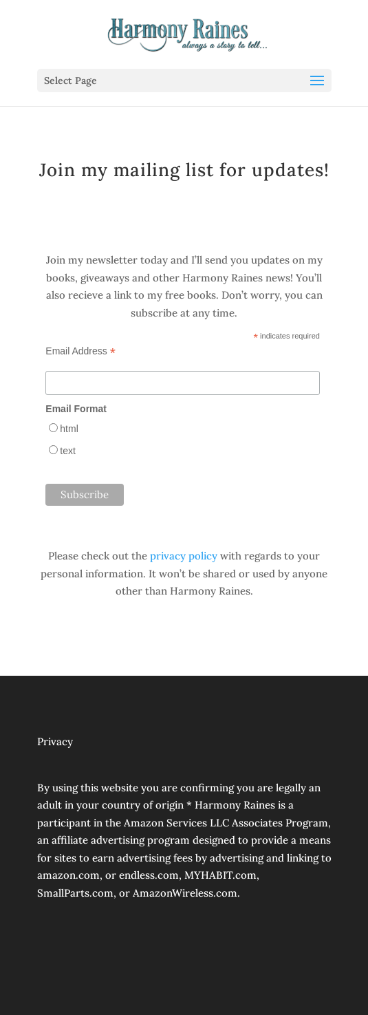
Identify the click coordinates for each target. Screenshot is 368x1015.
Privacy (55, 741)
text (68, 450)
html (69, 428)
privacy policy (183, 555)
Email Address (80, 351)
